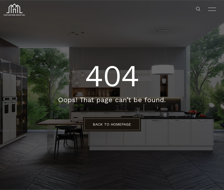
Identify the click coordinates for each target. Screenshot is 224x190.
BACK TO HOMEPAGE (112, 124)
